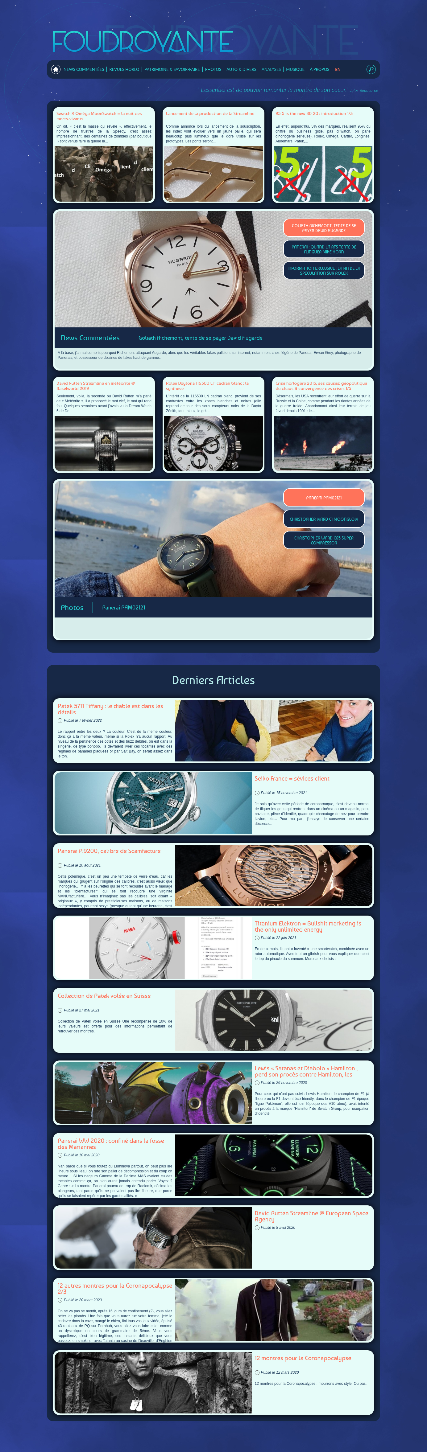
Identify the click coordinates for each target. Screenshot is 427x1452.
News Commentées (84, 69)
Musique (295, 69)
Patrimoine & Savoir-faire (172, 69)
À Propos (319, 69)
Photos (213, 69)
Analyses (271, 69)
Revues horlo (124, 69)
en (338, 69)
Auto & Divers (241, 69)
